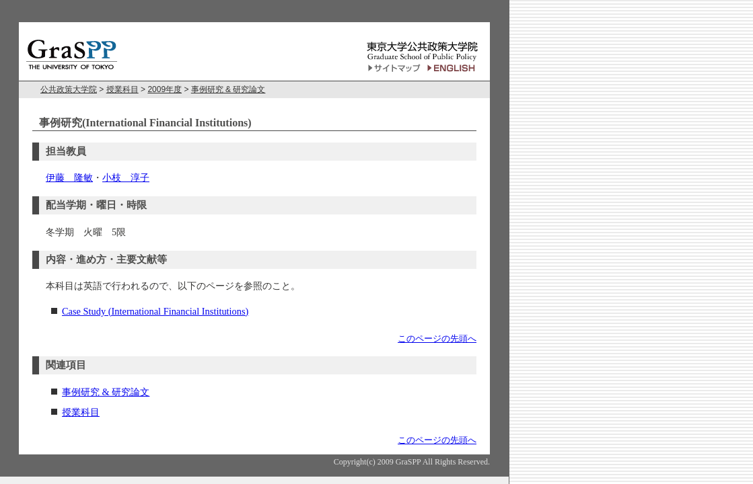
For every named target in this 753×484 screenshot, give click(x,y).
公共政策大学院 (68, 89)
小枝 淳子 (125, 177)
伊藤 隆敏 (69, 177)
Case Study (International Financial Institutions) (155, 311)
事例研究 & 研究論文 (228, 89)
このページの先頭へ (437, 338)
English (453, 68)
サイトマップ (394, 68)
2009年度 (164, 89)
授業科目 (122, 89)
